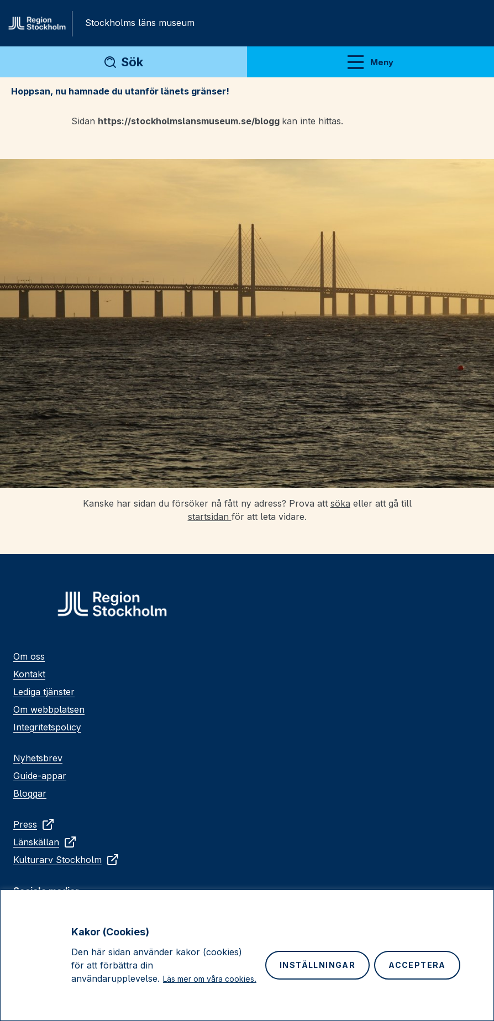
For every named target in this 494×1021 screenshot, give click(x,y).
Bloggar (29, 793)
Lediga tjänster (44, 691)
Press (34, 824)
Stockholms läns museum (140, 22)
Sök (132, 62)
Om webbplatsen (49, 709)
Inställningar (317, 965)
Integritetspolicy (47, 727)
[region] (247, 955)
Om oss (29, 656)
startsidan (210, 516)
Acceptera (417, 965)
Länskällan (45, 842)
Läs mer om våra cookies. (209, 978)
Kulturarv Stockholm (66, 859)
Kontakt (29, 674)
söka (340, 503)
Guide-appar (39, 775)
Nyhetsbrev (37, 758)
